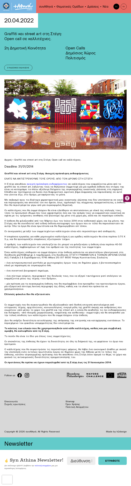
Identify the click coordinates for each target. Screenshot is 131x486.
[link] (127, 198)
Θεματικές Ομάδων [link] (70, 6)
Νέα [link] (105, 6)
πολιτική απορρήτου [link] (43, 464)
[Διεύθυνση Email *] (81, 460)
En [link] (124, 7)
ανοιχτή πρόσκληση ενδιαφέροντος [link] (47, 183)
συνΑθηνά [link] (46, 6)
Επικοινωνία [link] (11, 401)
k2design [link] (122, 430)
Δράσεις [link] (93, 6)
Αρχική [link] (8, 159)
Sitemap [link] (70, 401)
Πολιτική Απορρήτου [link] (77, 406)
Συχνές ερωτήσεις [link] (15, 403)
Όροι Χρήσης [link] (73, 403)
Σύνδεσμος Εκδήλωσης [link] (18, 68)
